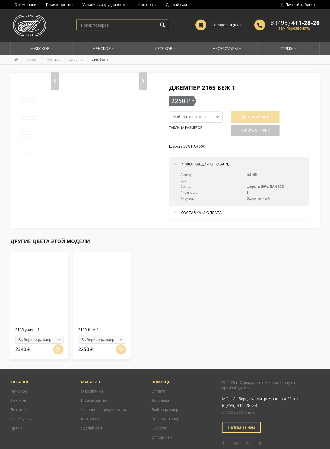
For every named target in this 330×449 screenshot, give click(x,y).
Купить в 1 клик (255, 130)
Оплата (158, 383)
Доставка (160, 392)
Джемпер (76, 60)
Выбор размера (165, 401)
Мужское (39, 48)
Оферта (158, 419)
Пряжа (287, 48)
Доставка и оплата (198, 212)
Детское (163, 48)
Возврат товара (166, 410)
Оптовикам (161, 429)
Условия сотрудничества (105, 4)
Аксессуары (225, 48)
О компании (25, 4)
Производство (59, 4)
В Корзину (255, 116)
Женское (101, 48)
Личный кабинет (298, 4)
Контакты (147, 4)
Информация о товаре (201, 164)
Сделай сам (176, 4)
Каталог (32, 60)
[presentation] (55, 81)
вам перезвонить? (295, 28)
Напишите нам (241, 419)
